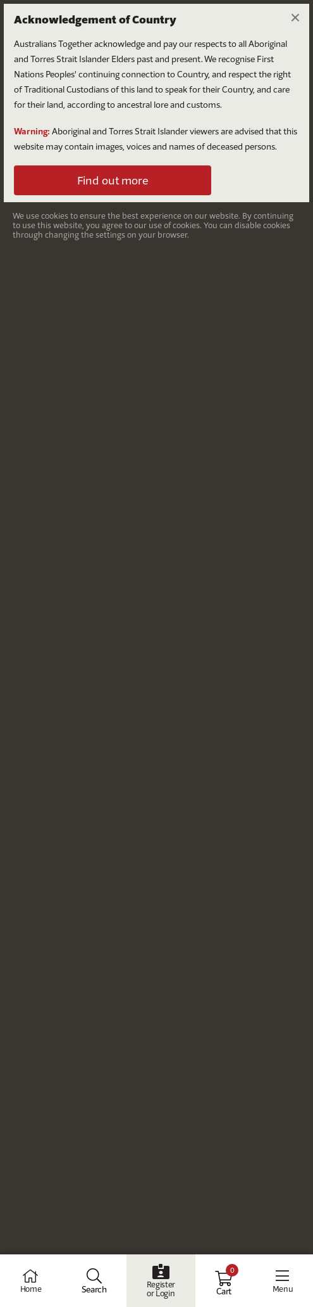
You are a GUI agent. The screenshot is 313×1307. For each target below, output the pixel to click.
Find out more (112, 180)
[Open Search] (94, 1281)
